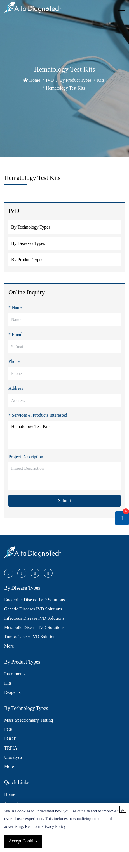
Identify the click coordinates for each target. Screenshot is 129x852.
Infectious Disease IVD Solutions (34, 618)
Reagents (12, 692)
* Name (15, 307)
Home (34, 80)
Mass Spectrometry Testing (28, 720)
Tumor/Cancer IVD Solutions (30, 636)
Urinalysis (13, 757)
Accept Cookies (23, 841)
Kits (101, 80)
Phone (14, 361)
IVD (50, 80)
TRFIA (10, 748)
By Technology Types (30, 227)
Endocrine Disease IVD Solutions (34, 599)
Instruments (14, 673)
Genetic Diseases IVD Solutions (33, 609)
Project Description (25, 456)
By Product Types (75, 80)
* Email (15, 334)
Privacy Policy (53, 826)
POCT (10, 738)
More (9, 646)
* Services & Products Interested (37, 415)
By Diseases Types (28, 243)
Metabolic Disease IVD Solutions (34, 627)
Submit (64, 500)
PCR (8, 729)
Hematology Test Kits (65, 88)
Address (15, 388)
